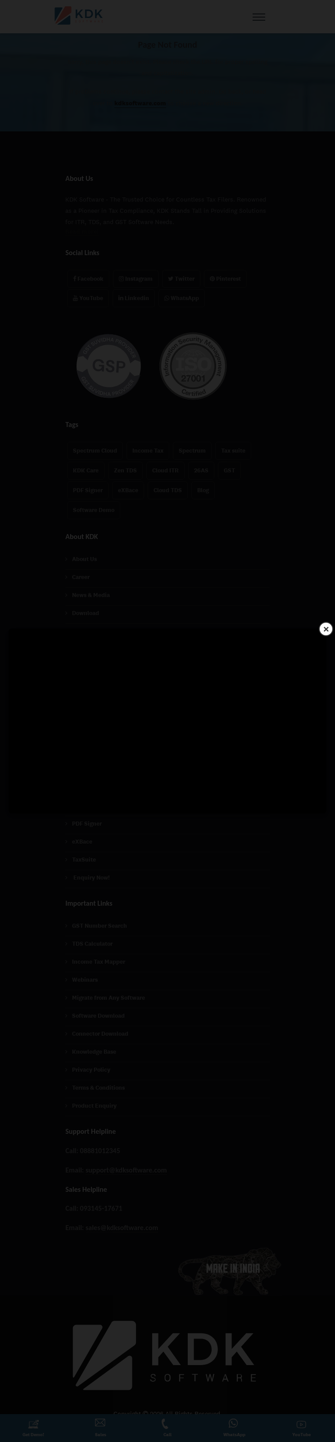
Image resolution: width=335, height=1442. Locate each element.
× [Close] (326, 629)
